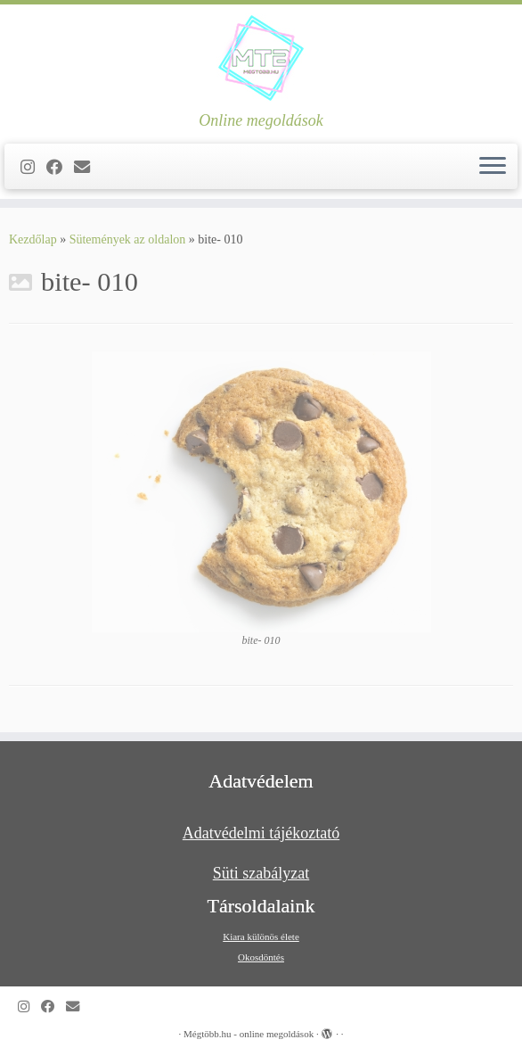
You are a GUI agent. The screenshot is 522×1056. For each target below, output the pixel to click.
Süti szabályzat (261, 873)
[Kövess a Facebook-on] (60, 168)
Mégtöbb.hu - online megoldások (249, 1033)
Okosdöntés (261, 957)
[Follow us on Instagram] (33, 168)
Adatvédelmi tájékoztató (261, 833)
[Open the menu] (492, 166)
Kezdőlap (33, 239)
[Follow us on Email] (88, 168)
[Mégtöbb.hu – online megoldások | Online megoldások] (261, 58)
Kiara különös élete (261, 936)
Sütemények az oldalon (127, 239)
